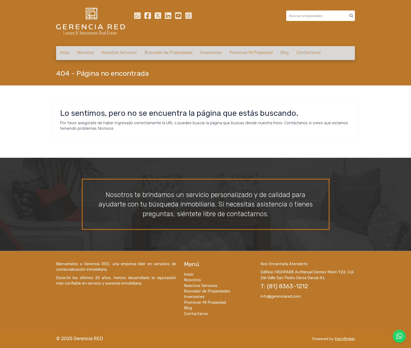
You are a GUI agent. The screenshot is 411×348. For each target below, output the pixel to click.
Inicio (64, 52)
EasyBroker (345, 338)
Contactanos (308, 52)
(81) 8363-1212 (287, 286)
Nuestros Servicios (119, 52)
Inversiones (211, 52)
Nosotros (85, 52)
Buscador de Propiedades (169, 52)
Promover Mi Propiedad (251, 52)
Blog (284, 52)
